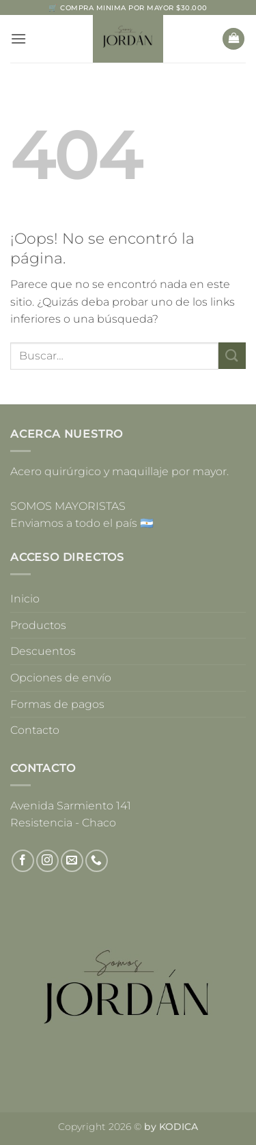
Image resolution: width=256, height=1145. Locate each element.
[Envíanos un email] (72, 861)
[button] (18, 38)
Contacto (34, 730)
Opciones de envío (60, 677)
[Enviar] (232, 355)
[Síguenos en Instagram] (47, 861)
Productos (38, 625)
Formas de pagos (57, 704)
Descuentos (43, 651)
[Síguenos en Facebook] (23, 861)
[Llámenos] (96, 861)
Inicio (25, 598)
